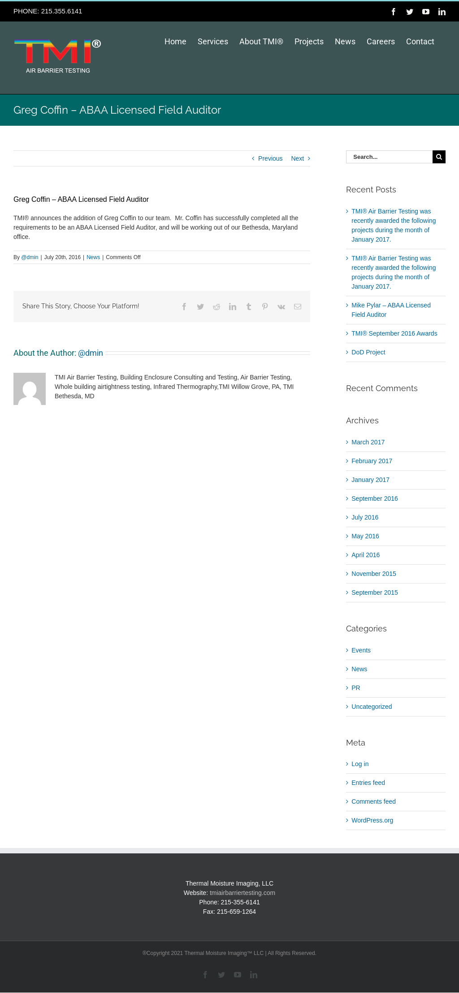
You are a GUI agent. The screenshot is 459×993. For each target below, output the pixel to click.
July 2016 (364, 517)
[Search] (439, 156)
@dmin (29, 257)
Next (297, 158)
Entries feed (368, 782)
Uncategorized (371, 706)
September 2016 (374, 498)
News (93, 257)
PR (355, 687)
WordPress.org (372, 820)
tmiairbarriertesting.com (242, 892)
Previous (270, 158)
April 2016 (365, 554)
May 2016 (365, 536)
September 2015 (374, 592)
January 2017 (370, 479)
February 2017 (371, 461)
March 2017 (368, 442)
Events (361, 650)
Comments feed (373, 801)
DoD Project (368, 352)
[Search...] (389, 156)
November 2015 (373, 573)
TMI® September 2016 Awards (394, 333)
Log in (359, 763)
